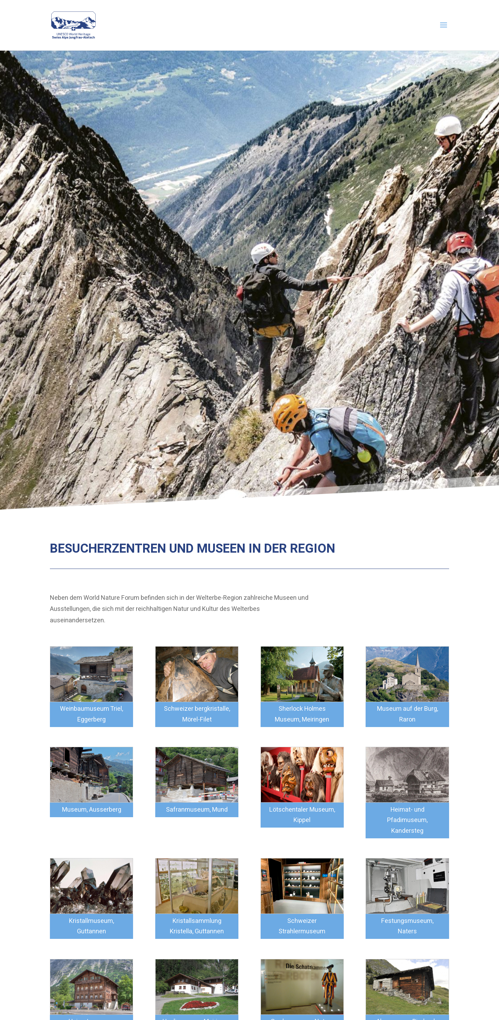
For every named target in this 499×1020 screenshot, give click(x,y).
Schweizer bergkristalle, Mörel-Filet (197, 714)
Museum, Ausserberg (91, 809)
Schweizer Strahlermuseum (302, 926)
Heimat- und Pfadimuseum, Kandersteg (407, 820)
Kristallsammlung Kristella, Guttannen (197, 926)
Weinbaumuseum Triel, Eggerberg (91, 714)
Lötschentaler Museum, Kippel (302, 815)
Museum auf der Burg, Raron (407, 714)
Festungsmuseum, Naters (407, 926)
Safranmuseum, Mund (197, 809)
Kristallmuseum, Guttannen (91, 926)
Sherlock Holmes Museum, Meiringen (302, 714)
